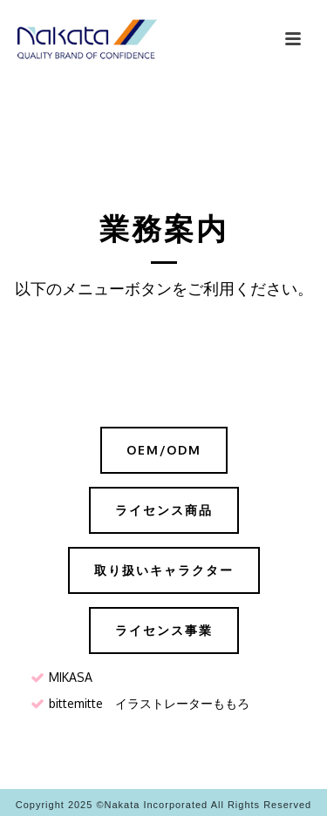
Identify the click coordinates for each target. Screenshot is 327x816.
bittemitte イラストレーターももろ (149, 703)
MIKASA (70, 677)
